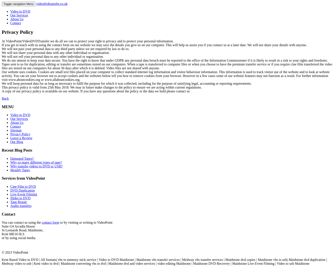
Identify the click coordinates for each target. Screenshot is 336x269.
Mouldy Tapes (20, 170)
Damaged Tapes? (22, 158)
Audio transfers (21, 206)
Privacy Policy (20, 134)
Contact (15, 23)
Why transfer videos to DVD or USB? (36, 166)
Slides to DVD (20, 198)
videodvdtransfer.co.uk (52, 4)
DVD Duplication (22, 190)
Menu (18, 4)
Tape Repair (18, 202)
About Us (17, 19)
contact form (50, 222)
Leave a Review (21, 138)
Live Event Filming (23, 194)
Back (5, 98)
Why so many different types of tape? (36, 162)
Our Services (19, 15)
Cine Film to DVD (23, 186)
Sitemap (15, 130)
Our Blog (16, 142)
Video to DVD (20, 11)
